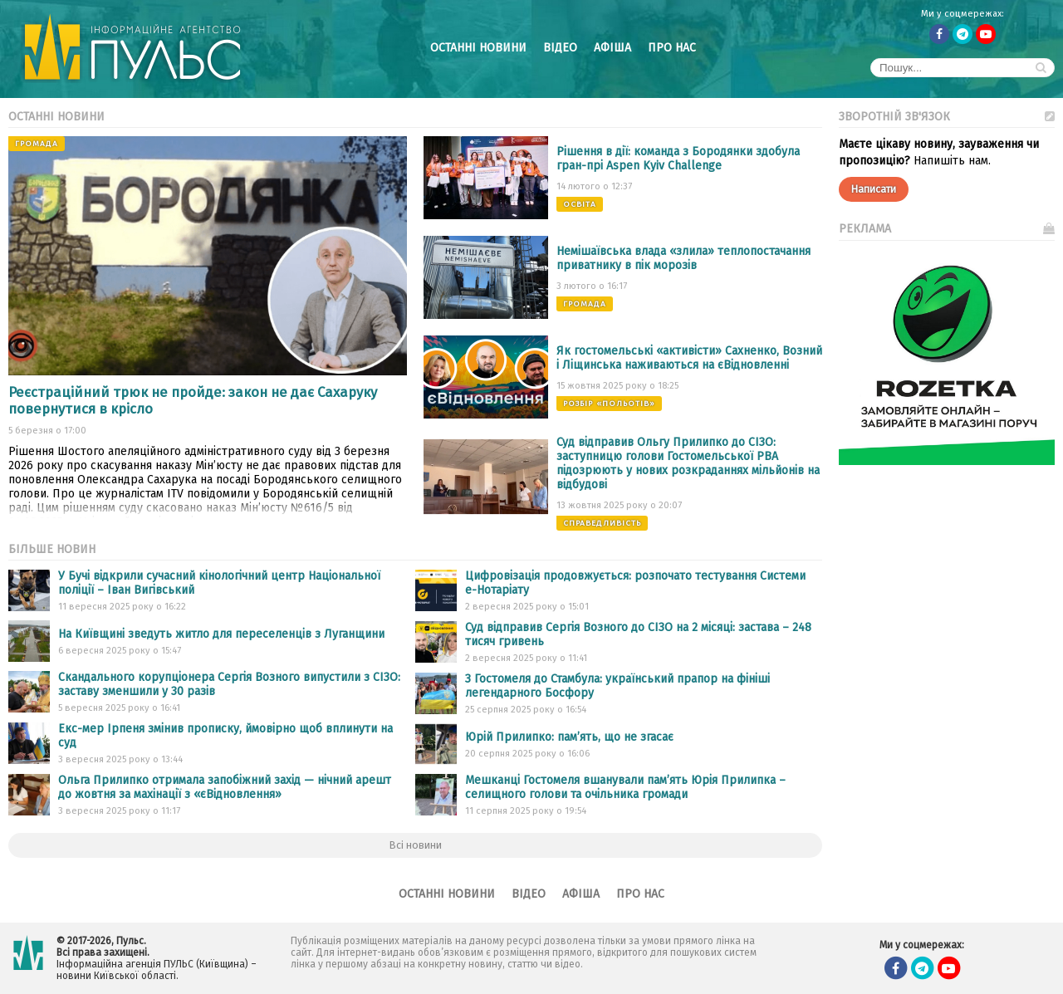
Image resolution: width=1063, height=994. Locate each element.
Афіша (612, 48)
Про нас (672, 48)
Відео (560, 48)
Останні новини (478, 48)
